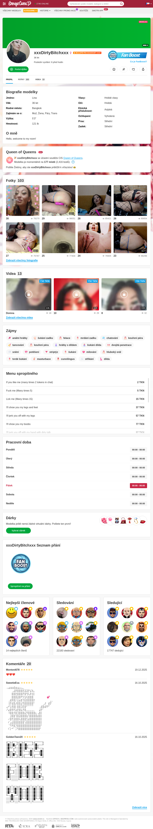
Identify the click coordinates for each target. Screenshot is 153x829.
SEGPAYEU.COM (67, 819)
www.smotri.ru (38, 819)
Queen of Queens (73, 158)
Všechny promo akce (65, 10)
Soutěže (84, 11)
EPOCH (56, 819)
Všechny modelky (12, 11)
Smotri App (98, 10)
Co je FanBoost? (138, 61)
